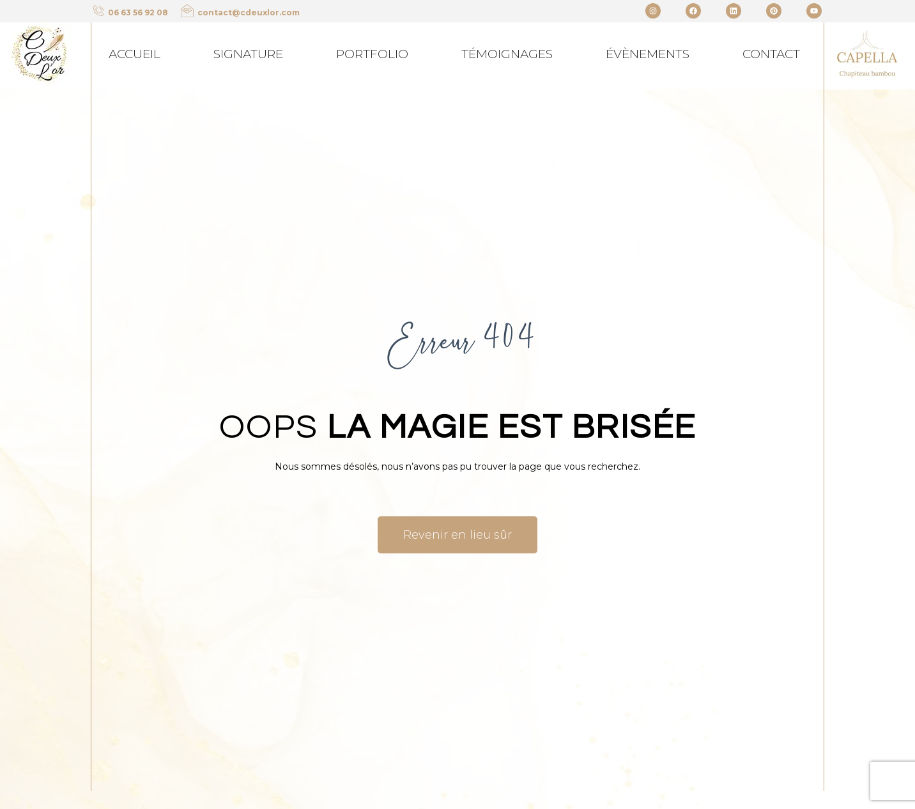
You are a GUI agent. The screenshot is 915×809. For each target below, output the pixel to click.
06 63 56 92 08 (138, 12)
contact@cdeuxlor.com (248, 12)
